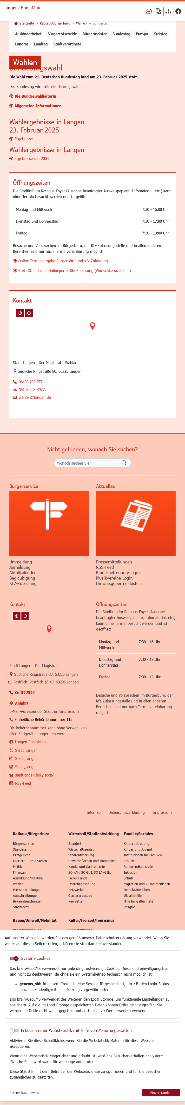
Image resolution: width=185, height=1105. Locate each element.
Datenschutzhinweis (24, 1093)
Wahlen (81, 23)
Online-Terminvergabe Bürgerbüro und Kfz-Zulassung (63, 333)
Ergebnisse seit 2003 (32, 230)
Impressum (69, 783)
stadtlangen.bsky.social (34, 847)
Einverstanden (161, 1093)
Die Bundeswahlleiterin (35, 168)
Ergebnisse (24, 210)
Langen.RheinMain (30, 814)
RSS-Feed (23, 855)
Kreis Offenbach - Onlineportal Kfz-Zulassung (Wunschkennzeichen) (74, 342)
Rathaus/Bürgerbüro (55, 23)
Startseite (27, 23)
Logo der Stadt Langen (28, 7)
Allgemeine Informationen (38, 178)
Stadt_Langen (26, 822)
